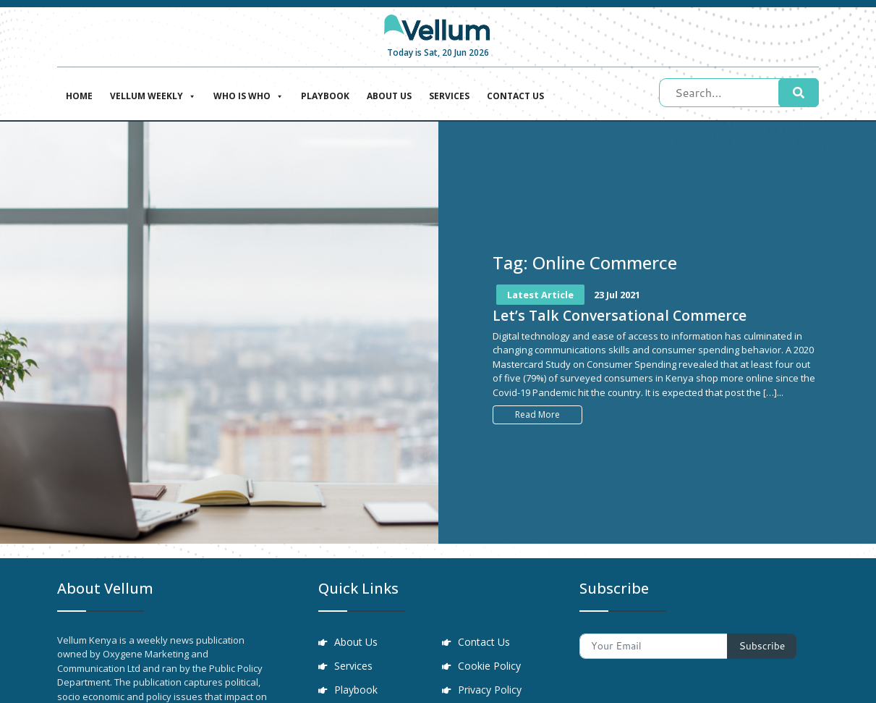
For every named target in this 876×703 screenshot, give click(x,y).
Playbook (325, 96)
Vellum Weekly (153, 94)
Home (79, 96)
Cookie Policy (490, 667)
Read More (537, 414)
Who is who (248, 94)
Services (449, 96)
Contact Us (515, 96)
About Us (389, 96)
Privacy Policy (491, 692)
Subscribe (762, 646)
